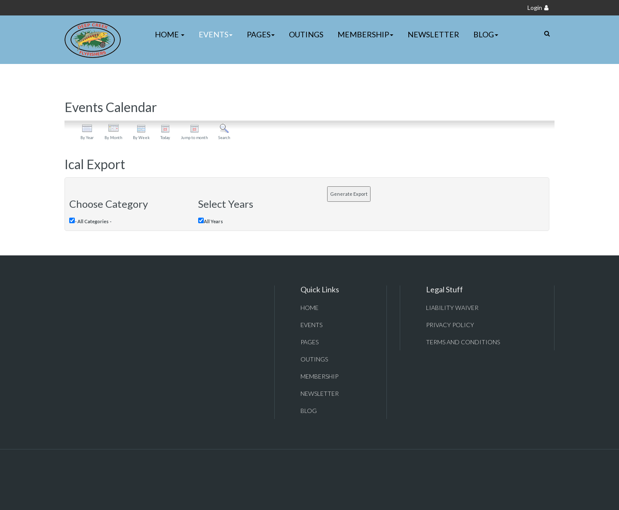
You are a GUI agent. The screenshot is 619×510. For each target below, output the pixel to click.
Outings (306, 34)
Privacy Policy (450, 324)
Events (216, 34)
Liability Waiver (452, 307)
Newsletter (433, 34)
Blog (485, 34)
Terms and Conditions (463, 342)
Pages (261, 34)
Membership (365, 34)
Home (169, 34)
